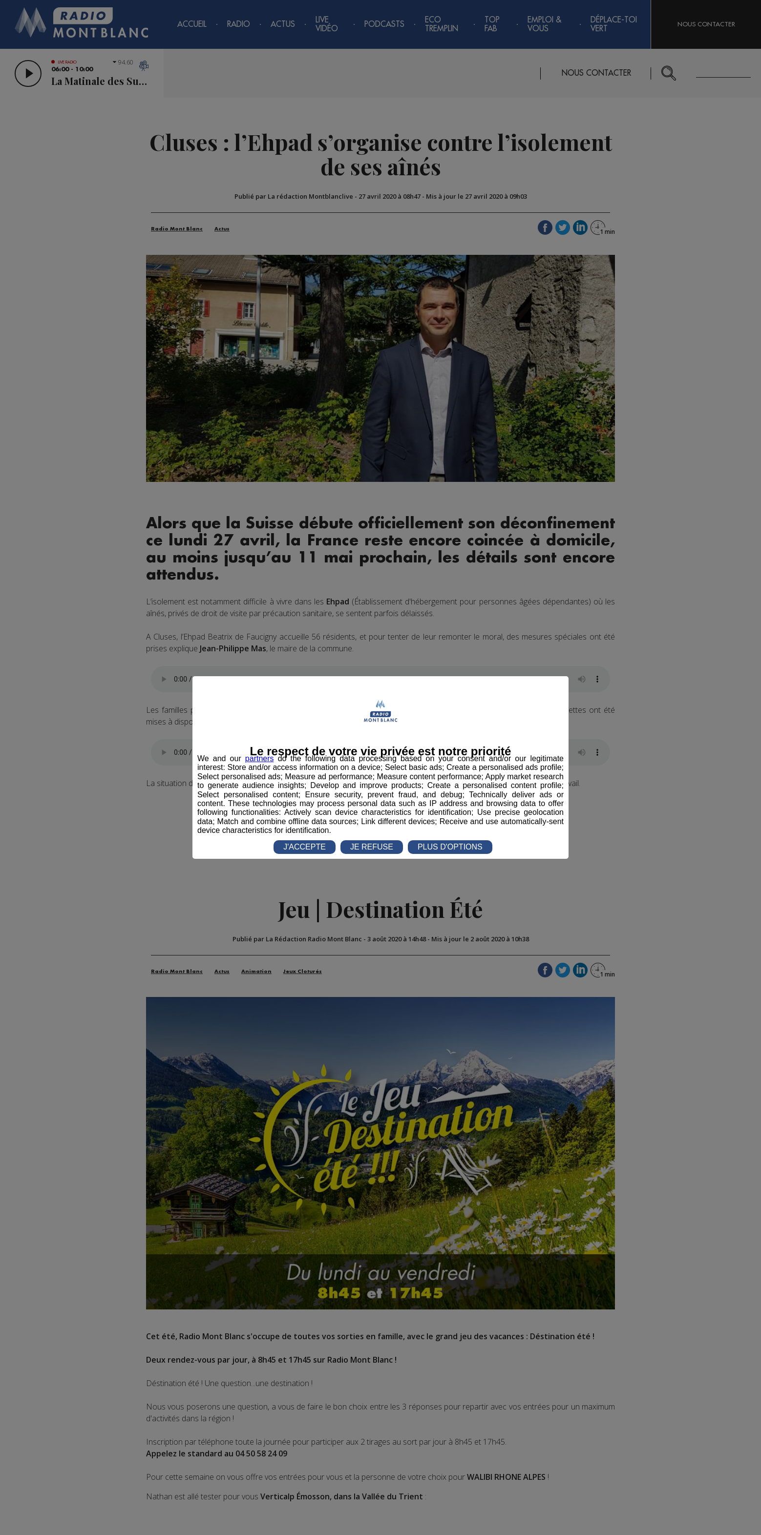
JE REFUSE (371, 847)
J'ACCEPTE (304, 847)
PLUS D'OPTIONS (450, 847)
